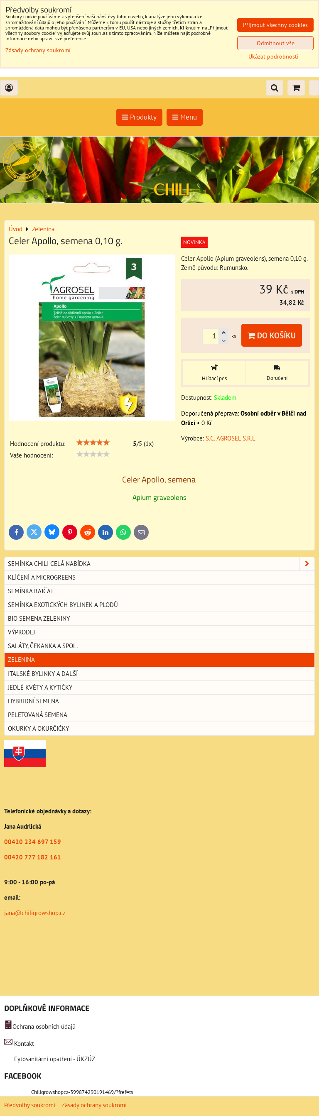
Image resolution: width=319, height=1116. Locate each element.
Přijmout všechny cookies (275, 25)
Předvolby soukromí (29, 1105)
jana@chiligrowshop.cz (35, 913)
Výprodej (21, 632)
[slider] (93, 442)
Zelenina (21, 659)
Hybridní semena (33, 701)
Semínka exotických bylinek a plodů (63, 605)
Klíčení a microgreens (42, 577)
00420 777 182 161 (32, 857)
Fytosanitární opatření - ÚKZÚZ (53, 1059)
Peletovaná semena (37, 715)
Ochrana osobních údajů (44, 1026)
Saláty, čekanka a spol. (43, 646)
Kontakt (24, 1043)
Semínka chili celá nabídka (161, 563)
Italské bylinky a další (43, 674)
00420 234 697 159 (32, 842)
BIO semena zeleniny (39, 618)
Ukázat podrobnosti (273, 57)
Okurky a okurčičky (38, 728)
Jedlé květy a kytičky (40, 687)
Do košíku (272, 335)
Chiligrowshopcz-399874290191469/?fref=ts (82, 1092)
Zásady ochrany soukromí (94, 1105)
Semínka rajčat (31, 591)
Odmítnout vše (275, 43)
